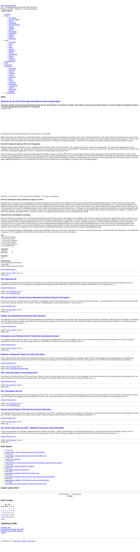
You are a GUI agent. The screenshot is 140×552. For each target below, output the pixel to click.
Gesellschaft (13, 368)
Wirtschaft (12, 70)
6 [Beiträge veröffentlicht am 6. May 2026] (5, 511)
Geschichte (12, 82)
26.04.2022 (12, 440)
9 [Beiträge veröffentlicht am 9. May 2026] (11, 511)
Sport (6, 63)
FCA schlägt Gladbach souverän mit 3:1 (17, 470)
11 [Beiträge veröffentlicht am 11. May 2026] (2, 513)
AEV (7, 275)
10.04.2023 (12, 291)
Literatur (11, 49)
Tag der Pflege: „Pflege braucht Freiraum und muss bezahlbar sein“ (26, 456)
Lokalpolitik (12, 23)
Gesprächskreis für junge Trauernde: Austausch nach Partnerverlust (26, 483)
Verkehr (11, 26)
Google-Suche (76, 494)
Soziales (11, 72)
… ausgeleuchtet (10, 93)
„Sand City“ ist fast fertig (13, 459)
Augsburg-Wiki (5, 527)
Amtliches (12, 73)
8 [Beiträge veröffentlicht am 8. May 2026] (9, 511)
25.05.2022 (12, 403)
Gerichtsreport (13, 86)
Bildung (11, 35)
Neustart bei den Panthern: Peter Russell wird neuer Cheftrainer (26, 409)
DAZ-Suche (65, 494)
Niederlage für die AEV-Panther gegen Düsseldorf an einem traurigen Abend (30, 101)
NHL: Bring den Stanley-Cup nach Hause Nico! (19, 372)
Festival (11, 56)
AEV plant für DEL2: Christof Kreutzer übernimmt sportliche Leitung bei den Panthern (35, 297)
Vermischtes (8, 66)
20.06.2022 (12, 385)
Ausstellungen (13, 54)
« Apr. (3, 519)
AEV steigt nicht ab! (9, 279)
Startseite (7, 14)
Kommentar (8, 65)
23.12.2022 (12, 330)
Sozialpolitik (13, 33)
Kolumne (11, 91)
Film (10, 45)
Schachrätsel (12, 89)
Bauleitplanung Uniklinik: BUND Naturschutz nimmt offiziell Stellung (27, 480)
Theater (11, 44)
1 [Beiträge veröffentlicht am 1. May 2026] (9, 508)
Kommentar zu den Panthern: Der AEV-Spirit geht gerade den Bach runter (30, 336)
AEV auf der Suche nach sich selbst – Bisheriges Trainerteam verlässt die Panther (32, 428)
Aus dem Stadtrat (14, 19)
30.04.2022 (12, 422)
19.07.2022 (12, 367)
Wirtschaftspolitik (14, 25)
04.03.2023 (12, 310)
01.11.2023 (12, 273)
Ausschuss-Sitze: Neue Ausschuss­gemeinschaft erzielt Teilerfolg (25, 452)
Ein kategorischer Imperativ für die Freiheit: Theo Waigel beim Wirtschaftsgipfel (30, 477)
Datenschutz (31, 541)
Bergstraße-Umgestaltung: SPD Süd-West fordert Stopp (22, 473)
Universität (12, 59)
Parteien (11, 21)
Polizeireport (13, 84)
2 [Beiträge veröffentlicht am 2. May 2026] (11, 508)
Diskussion (12, 77)
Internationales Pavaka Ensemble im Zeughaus (19, 466)
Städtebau (12, 28)
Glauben (11, 58)
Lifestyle (11, 87)
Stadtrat (3, 532)
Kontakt (23, 541)
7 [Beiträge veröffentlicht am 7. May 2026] (7, 511)
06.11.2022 (12, 348)
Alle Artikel (12, 18)
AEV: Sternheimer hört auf (11, 391)
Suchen (70, 496)
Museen (11, 52)
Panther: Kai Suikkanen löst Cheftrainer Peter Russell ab (23, 316)
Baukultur (12, 51)
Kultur (7, 40)
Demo (10, 79)
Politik (7, 16)
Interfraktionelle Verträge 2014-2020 (12, 529)
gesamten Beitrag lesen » (8, 269)
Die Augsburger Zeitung (8, 5)
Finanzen (11, 37)
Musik (11, 47)
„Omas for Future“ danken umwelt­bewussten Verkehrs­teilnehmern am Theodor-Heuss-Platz (33, 463)
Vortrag (11, 75)
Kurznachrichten (10, 61)
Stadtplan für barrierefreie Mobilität (12, 531)
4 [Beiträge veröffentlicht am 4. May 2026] (1, 511)
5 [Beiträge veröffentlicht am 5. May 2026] (3, 511)
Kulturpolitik (13, 31)
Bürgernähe (12, 38)
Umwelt (11, 30)
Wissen (11, 80)
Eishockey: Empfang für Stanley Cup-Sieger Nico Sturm (23, 354)
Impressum (16, 541)
